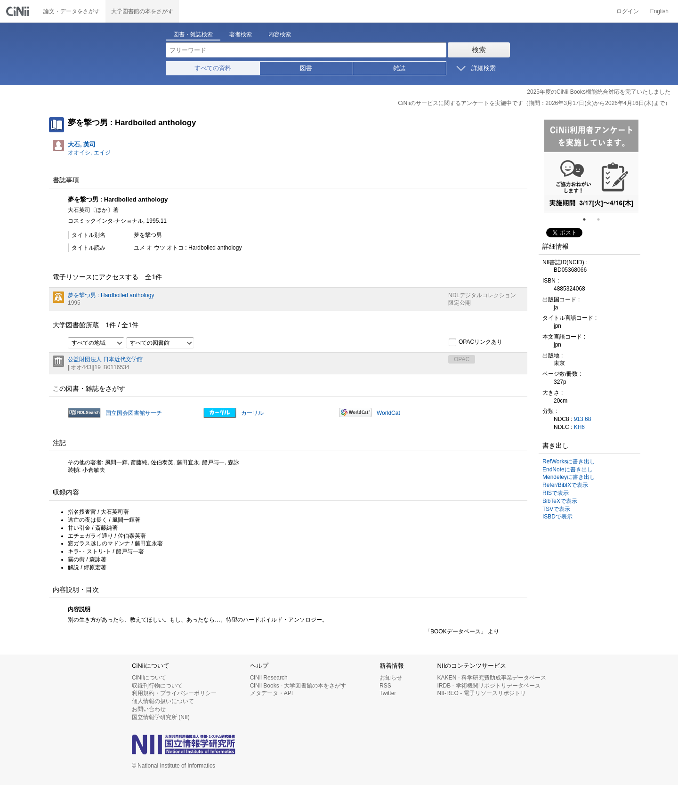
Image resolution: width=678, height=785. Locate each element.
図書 (306, 68)
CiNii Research (269, 677)
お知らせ (390, 677)
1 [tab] (588, 219)
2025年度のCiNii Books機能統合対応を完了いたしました (598, 92)
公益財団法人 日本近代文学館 (105, 359)
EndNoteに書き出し (567, 469)
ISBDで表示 (557, 516)
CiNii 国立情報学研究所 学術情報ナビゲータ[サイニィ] (19, 11)
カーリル (252, 413)
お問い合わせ (149, 709)
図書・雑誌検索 (193, 34)
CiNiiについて (149, 677)
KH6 (579, 427)
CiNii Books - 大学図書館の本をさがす (298, 685)
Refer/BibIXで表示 (565, 485)
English (659, 11)
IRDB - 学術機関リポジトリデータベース (489, 685)
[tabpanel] (591, 166)
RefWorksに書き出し (568, 461)
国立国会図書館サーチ (133, 413)
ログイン (627, 11)
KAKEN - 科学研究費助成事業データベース (491, 677)
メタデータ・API (271, 693)
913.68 (582, 419)
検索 (479, 50)
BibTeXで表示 (559, 501)
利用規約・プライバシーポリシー (174, 693)
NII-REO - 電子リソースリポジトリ (481, 693)
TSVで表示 (556, 509)
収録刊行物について (157, 685)
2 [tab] (602, 219)
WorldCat (388, 413)
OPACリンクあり (475, 342)
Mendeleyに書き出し (568, 477)
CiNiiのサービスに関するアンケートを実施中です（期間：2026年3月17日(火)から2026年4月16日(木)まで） (534, 103)
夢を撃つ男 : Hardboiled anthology (111, 295)
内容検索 (279, 34)
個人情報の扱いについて (163, 701)
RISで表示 (555, 493)
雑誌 (399, 68)
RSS (385, 685)
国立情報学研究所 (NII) (161, 717)
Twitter (387, 693)
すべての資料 (212, 68)
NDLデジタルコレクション (482, 295)
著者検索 (240, 34)
